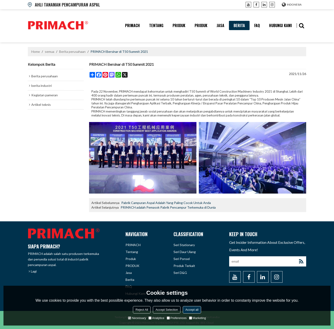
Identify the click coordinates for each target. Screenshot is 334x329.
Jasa (220, 25)
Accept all (191, 309)
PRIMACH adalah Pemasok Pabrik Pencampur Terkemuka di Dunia (168, 207)
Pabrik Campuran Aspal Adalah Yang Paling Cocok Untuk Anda (166, 203)
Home (35, 51)
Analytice (156, 318)
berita (239, 25)
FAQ (257, 25)
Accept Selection (166, 309)
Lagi (34, 271)
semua (49, 51)
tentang (156, 25)
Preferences (177, 318)
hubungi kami (280, 25)
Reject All (141, 309)
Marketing (197, 318)
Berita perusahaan (72, 51)
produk (179, 25)
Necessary (137, 318)
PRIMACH (132, 25)
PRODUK (201, 25)
